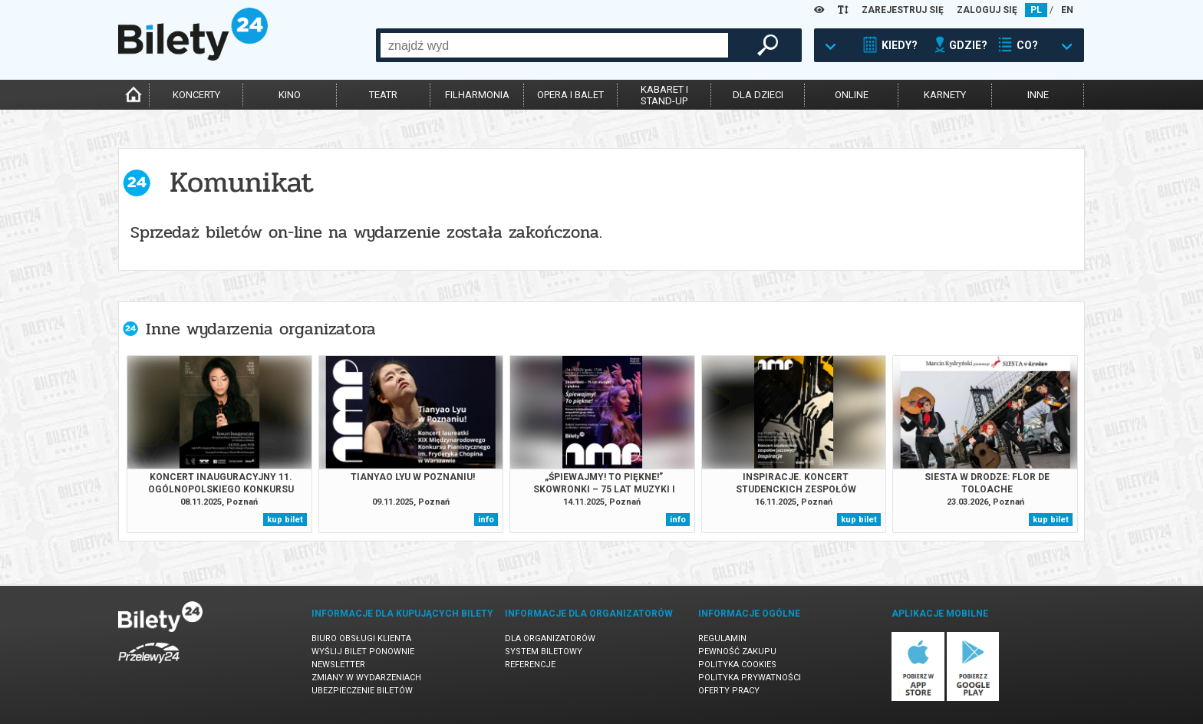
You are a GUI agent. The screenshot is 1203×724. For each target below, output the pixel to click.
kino (290, 94)
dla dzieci (758, 94)
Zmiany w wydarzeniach (366, 678)
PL (1036, 10)
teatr (383, 94)
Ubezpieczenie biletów (362, 691)
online (851, 94)
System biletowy (543, 652)
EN (1067, 10)
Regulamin (722, 638)
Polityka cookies (737, 665)
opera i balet (570, 94)
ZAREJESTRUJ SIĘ (903, 10)
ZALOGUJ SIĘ (987, 10)
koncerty (196, 94)
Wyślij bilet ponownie (362, 652)
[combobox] (554, 45)
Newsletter (338, 665)
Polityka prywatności (749, 678)
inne (1038, 94)
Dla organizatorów (550, 638)
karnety (945, 94)
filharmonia (477, 94)
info (486, 520)
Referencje (530, 665)
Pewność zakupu (737, 652)
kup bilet (285, 520)
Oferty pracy (729, 691)
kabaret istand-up (664, 95)
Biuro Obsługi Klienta (361, 638)
